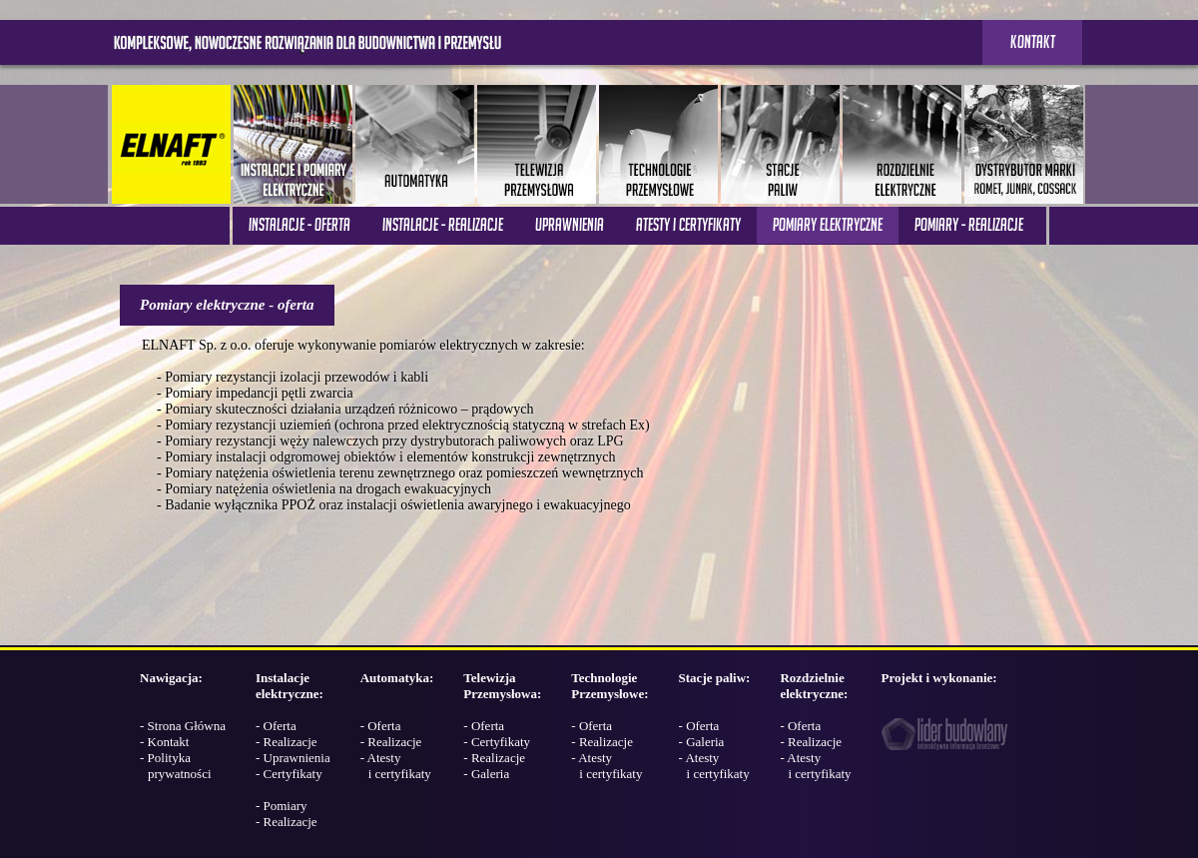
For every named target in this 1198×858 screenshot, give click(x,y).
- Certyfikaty (289, 773)
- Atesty (395, 765)
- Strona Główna (183, 725)
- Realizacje (286, 741)
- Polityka (176, 765)
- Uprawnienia (293, 757)
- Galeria (486, 773)
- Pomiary (281, 805)
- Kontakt (164, 741)
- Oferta (276, 725)
